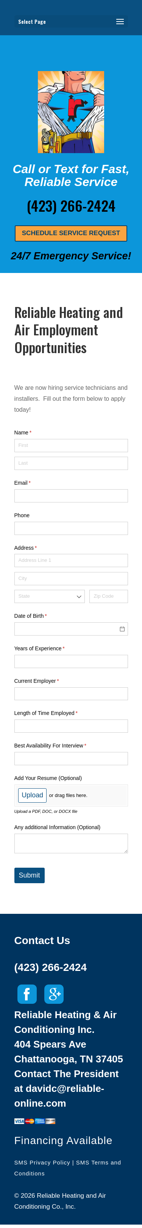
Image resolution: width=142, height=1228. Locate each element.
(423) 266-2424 (50, 967)
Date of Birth (40, 616)
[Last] (71, 463)
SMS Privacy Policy (42, 1162)
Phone (22, 515)
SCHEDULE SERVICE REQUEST (71, 233)
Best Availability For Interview (60, 746)
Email (32, 483)
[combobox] (49, 596)
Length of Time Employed (56, 713)
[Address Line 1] (71, 560)
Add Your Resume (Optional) (48, 778)
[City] (71, 578)
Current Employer (46, 681)
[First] (71, 445)
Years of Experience (49, 649)
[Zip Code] (108, 596)
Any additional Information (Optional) (57, 827)
